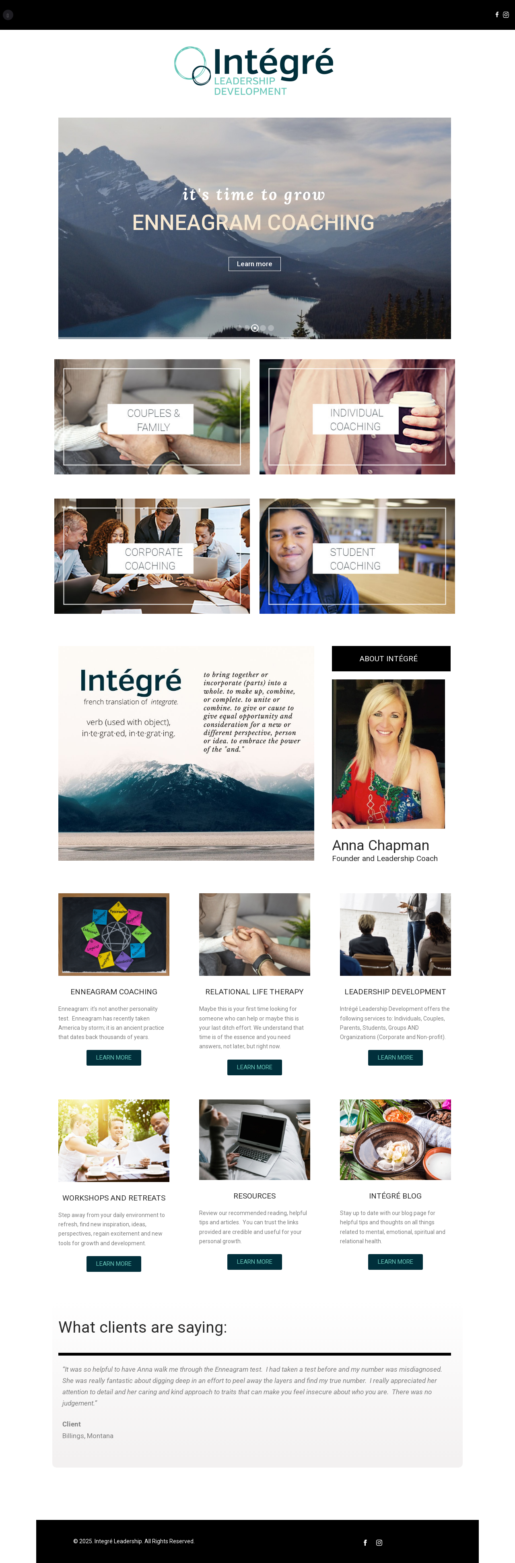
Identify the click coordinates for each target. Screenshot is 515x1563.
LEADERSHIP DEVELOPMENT (395, 991)
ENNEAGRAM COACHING (113, 991)
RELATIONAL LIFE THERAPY (254, 991)
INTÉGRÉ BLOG (395, 1196)
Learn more (254, 264)
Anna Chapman (380, 845)
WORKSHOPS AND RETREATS (113, 1198)
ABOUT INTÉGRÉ (389, 658)
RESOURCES (254, 1196)
